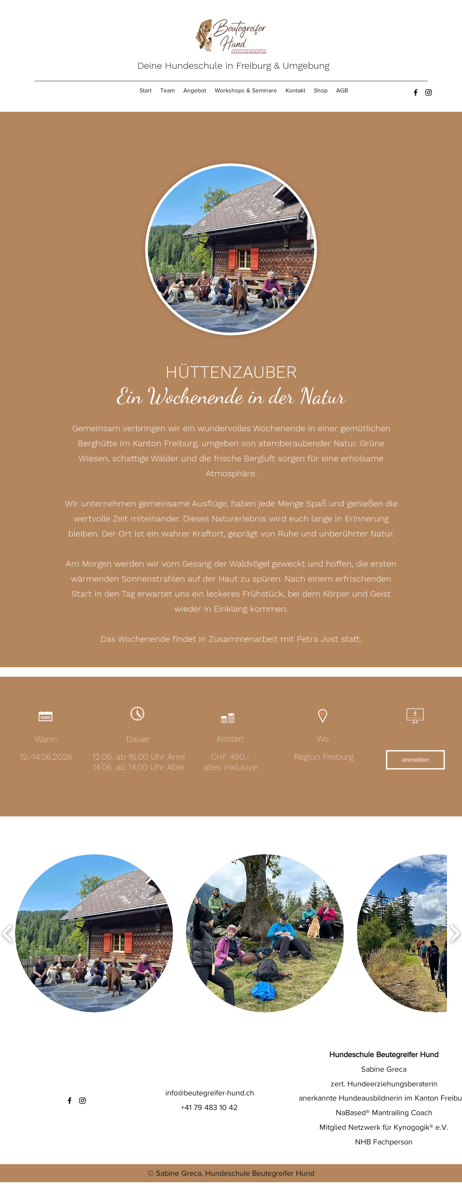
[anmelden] (415, 760)
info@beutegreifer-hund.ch (209, 1093)
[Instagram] (428, 92)
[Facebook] (415, 92)
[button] (94, 933)
